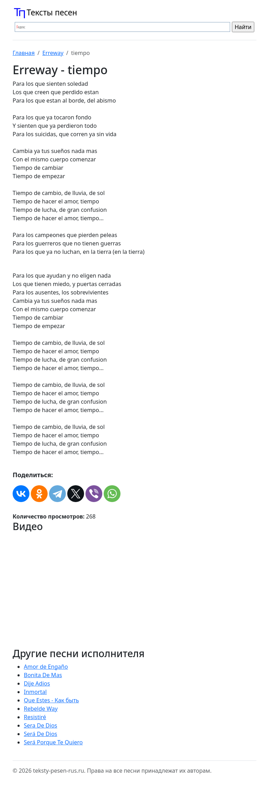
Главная (24, 53)
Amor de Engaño (46, 666)
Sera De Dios (40, 725)
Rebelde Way (41, 708)
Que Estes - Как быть (51, 700)
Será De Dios (40, 734)
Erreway (52, 53)
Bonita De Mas (43, 675)
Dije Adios (37, 683)
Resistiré (35, 717)
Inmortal (35, 692)
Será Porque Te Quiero (53, 742)
